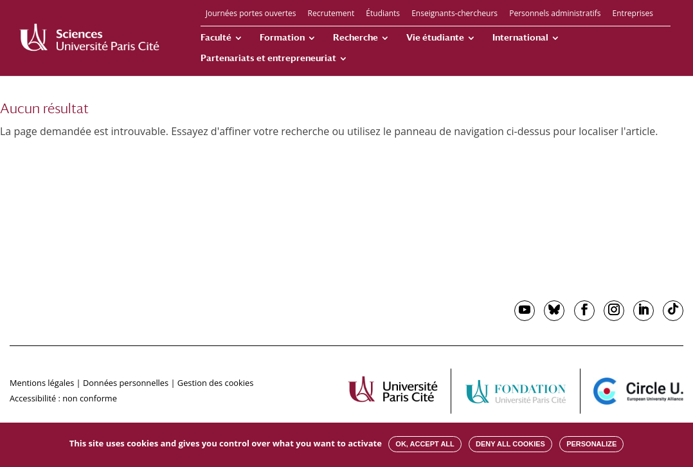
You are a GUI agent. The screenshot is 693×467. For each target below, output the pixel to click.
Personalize (591, 444)
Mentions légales (42, 383)
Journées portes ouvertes (251, 14)
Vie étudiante (435, 37)
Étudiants (383, 14)
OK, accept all (424, 444)
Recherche (355, 37)
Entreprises (633, 14)
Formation (282, 37)
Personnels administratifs (554, 14)
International (520, 37)
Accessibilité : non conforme (63, 398)
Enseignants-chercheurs (454, 14)
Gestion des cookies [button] (215, 383)
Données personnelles (125, 383)
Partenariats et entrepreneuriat (268, 58)
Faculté (216, 37)
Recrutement (331, 14)
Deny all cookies (510, 444)
